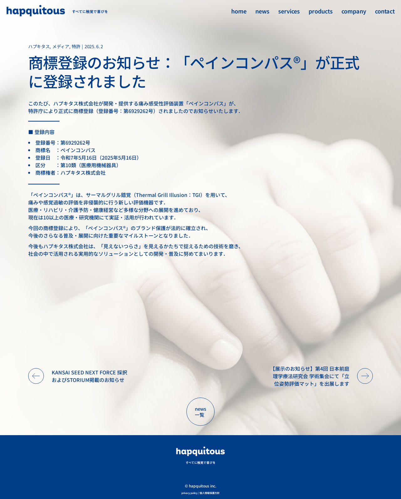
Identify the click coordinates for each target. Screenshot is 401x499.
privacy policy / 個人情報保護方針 (200, 493)
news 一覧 (200, 411)
